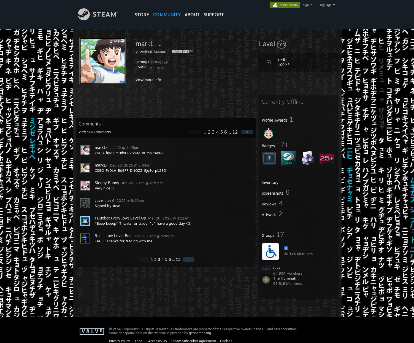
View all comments (95, 132)
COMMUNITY (167, 14)
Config (142, 67)
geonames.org (200, 333)
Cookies (226, 341)
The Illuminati (284, 278)
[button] (298, 43)
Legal (139, 341)
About (192, 14)
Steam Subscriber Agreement (193, 341)
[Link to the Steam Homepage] (102, 19)
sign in (307, 5)
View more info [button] (148, 79)
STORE (142, 14)
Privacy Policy (119, 341)
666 (276, 268)
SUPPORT (214, 14)
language (325, 5)
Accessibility (157, 341)
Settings (143, 62)
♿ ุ (286, 248)
